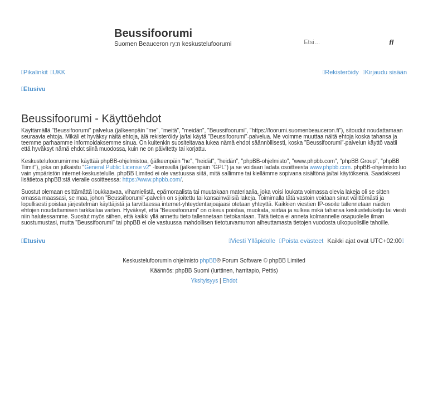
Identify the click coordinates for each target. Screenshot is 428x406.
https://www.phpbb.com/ (152, 179)
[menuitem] (57, 72)
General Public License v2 (116, 167)
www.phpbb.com (330, 167)
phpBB (208, 260)
